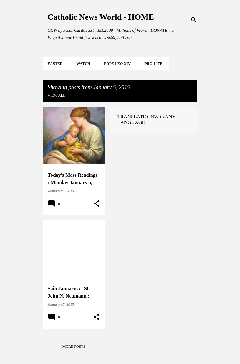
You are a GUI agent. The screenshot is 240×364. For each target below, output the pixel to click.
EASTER (55, 63)
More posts (74, 346)
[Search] (194, 19)
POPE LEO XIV (117, 63)
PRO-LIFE (153, 63)
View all (57, 95)
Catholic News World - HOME (101, 17)
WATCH (83, 63)
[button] (96, 204)
